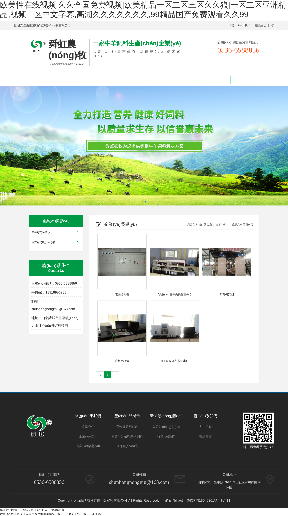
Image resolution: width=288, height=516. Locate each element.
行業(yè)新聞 (166, 436)
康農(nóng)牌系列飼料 (127, 436)
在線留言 (261, 25)
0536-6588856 (49, 482)
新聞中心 (158, 80)
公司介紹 (88, 427)
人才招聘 (216, 80)
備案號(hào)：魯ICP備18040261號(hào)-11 (197, 500)
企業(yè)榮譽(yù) (129, 80)
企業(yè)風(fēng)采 (56, 242)
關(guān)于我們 (240, 25)
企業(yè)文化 (88, 436)
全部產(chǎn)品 (127, 446)
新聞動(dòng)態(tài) (166, 416)
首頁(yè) (221, 224)
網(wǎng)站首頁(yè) (43, 80)
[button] (283, 145)
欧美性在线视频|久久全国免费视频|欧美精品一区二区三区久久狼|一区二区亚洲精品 (51, 514)
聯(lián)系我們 (245, 80)
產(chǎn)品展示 (100, 80)
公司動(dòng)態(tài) (166, 427)
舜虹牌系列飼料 (127, 427)
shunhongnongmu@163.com (139, 482)
